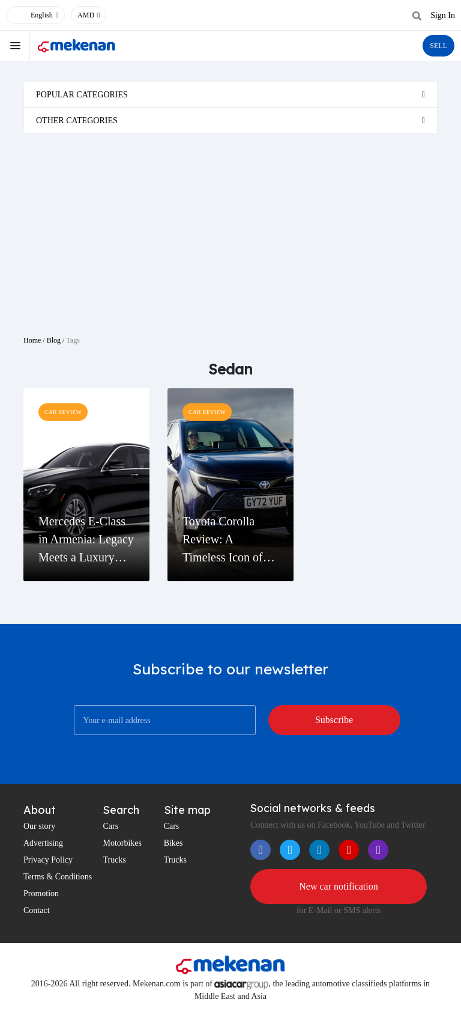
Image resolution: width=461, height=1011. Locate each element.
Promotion (41, 893)
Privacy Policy (48, 859)
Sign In (442, 15)
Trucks (114, 859)
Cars (110, 826)
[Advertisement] (230, 229)
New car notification (338, 886)
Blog (54, 340)
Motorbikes (122, 843)
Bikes (173, 843)
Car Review (63, 412)
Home (32, 340)
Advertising (43, 843)
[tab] (230, 95)
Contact (36, 910)
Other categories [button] (77, 120)
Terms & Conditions (57, 876)
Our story (39, 826)
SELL (438, 45)
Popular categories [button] (82, 94)
